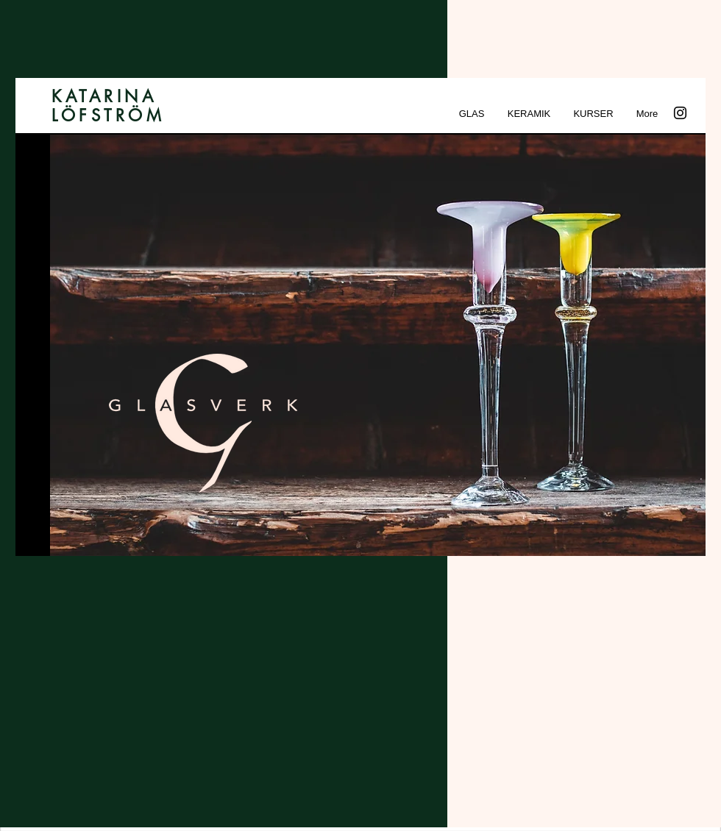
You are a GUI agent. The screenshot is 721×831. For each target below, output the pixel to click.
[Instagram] (680, 112)
